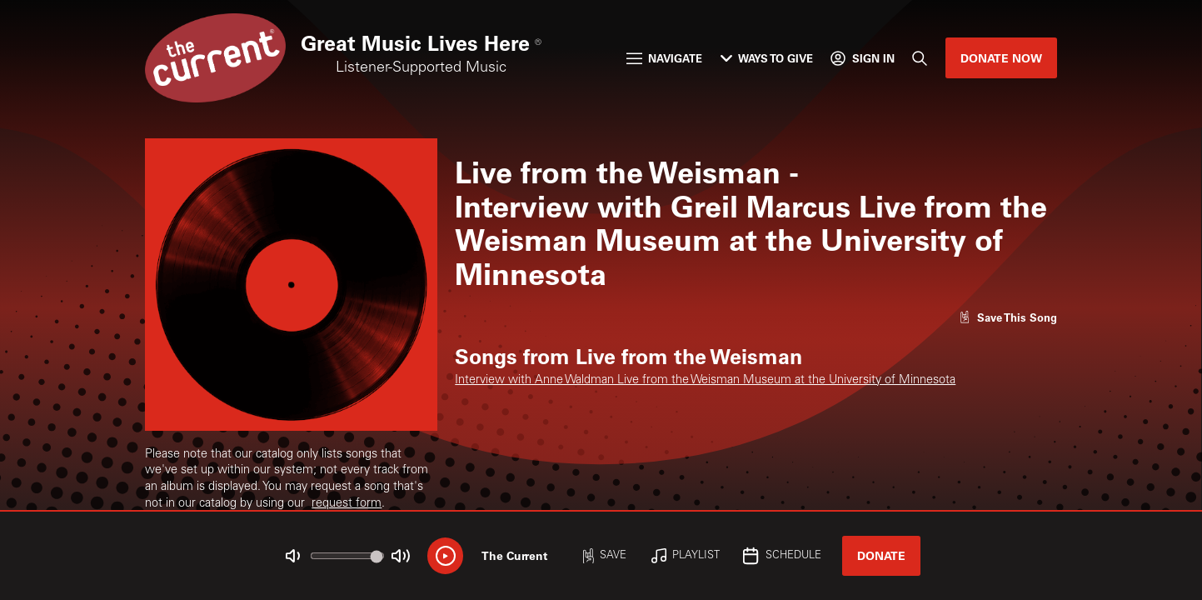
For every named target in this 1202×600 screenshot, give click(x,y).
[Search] (919, 58)
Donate (881, 555)
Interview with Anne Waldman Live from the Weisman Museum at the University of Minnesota (705, 381)
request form (347, 504)
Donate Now (1001, 58)
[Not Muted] (293, 556)
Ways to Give (767, 58)
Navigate (664, 58)
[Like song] (1008, 317)
